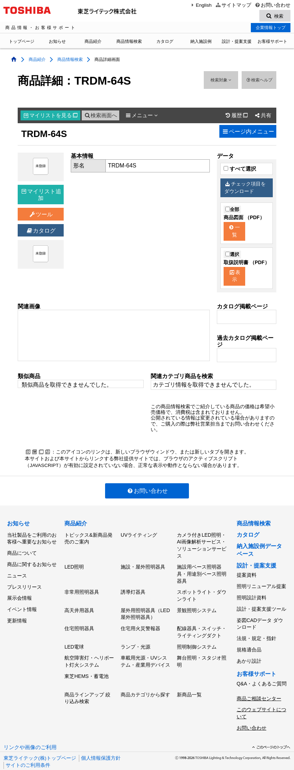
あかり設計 (249, 651)
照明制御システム (197, 639)
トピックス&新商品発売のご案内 (88, 538)
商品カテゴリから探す (145, 683)
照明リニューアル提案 (261, 585)
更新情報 (17, 610)
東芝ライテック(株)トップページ (40, 741)
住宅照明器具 (79, 623)
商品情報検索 (129, 42)
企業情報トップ (271, 28)
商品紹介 (93, 42)
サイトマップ (233, 5)
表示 (235, 277)
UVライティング (139, 535)
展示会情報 (19, 591)
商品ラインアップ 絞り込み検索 (87, 686)
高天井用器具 (79, 606)
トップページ (21, 42)
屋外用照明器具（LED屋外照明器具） (145, 609)
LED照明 (74, 566)
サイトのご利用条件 (28, 748)
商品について (22, 552)
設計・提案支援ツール (261, 605)
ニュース (17, 571)
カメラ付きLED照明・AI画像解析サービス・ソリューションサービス (201, 545)
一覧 (234, 232)
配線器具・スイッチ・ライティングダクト (201, 626)
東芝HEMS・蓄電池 (86, 666)
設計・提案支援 (237, 42)
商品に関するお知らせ (32, 561)
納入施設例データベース (259, 551)
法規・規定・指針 (256, 631)
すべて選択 (240, 170)
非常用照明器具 (81, 589)
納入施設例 (201, 42)
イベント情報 (22, 601)
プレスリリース (24, 581)
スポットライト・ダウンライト (201, 593)
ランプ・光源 (135, 639)
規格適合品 (249, 641)
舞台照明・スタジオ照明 (201, 652)
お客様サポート (272, 42)
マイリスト (50, 116)
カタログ (164, 42)
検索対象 (221, 81)
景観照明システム (197, 606)
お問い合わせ (272, 5)
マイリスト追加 (41, 195)
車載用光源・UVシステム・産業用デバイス (145, 652)
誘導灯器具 (133, 589)
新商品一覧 (189, 683)
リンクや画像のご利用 (30, 730)
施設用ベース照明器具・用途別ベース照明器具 (201, 572)
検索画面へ (100, 116)
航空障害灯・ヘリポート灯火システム (89, 652)
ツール (41, 215)
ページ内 (247, 133)
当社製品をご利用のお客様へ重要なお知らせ (32, 538)
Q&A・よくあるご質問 (262, 672)
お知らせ (57, 42)
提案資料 (246, 575)
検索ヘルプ (259, 81)
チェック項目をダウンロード (244, 188)
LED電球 (74, 639)
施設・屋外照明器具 (143, 566)
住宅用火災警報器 (140, 623)
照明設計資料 (251, 595)
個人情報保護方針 (101, 741)
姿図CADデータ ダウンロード (260, 617)
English (201, 5)
